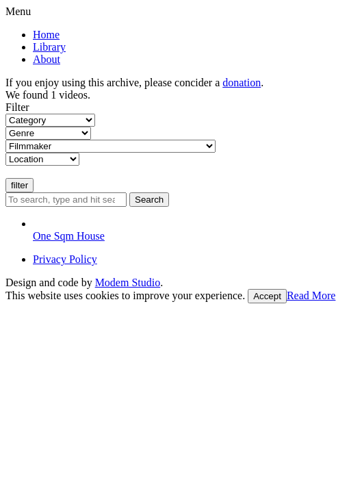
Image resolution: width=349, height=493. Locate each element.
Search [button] (149, 199)
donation (241, 82)
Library (49, 47)
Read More (311, 295)
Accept (267, 296)
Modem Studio (128, 282)
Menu (18, 11)
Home (46, 34)
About (46, 59)
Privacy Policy (65, 259)
